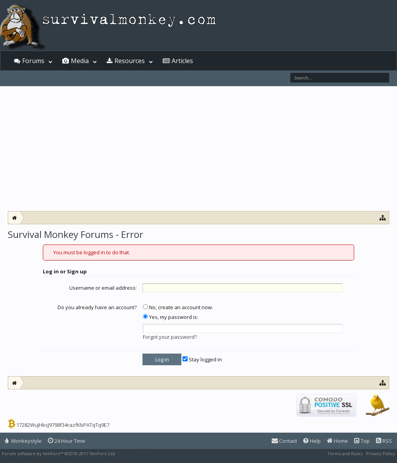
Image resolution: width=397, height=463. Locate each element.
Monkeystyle (23, 440)
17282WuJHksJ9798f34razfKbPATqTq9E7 (62, 424)
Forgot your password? (170, 336)
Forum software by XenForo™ (59, 453)
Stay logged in (202, 359)
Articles (182, 60)
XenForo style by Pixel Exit (148, 453)
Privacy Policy (380, 453)
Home (337, 440)
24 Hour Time (66, 440)
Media (80, 60)
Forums (33, 60)
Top (362, 440)
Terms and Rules (344, 453)
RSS (384, 440)
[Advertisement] (198, 148)
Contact (284, 440)
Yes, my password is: (170, 316)
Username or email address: (103, 287)
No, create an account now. (178, 307)
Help (312, 440)
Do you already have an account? (97, 307)
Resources (129, 60)
